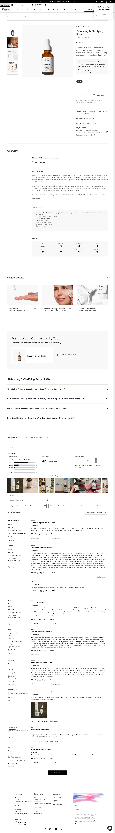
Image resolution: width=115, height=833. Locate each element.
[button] (32, 9)
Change (28, 822)
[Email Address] (86, 809)
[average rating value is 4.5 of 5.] (81, 38)
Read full (17, 310)
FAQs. (99, 100)
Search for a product (71, 354)
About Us (17, 797)
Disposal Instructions (39, 799)
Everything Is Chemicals (21, 815)
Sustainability (18, 811)
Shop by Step (19, 16)
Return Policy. (90, 102)
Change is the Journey (21, 813)
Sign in (55, 801)
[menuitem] (5, 5)
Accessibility (18, 809)
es (24, 824)
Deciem (48, 5)
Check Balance (38, 813)
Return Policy (37, 801)
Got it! (104, 14)
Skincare (9, 16)
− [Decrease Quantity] (78, 95)
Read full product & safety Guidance (55, 310)
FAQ (35, 797)
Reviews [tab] (13, 437)
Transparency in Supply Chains (23, 801)
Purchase (36, 811)
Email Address (78, 809)
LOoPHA (25, 5)
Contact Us (56, 794)
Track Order (57, 797)
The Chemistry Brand (37, 5)
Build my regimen (39, 162)
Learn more (36, 198)
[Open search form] (97, 1)
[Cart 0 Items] (111, 1)
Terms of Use (82, 821)
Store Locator (57, 804)
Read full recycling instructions (88, 310)
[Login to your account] (106, 1)
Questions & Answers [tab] (36, 437)
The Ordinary (5, 5)
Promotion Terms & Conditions (42, 803)
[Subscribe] (96, 809)
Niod (14, 5)
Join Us (17, 799)
